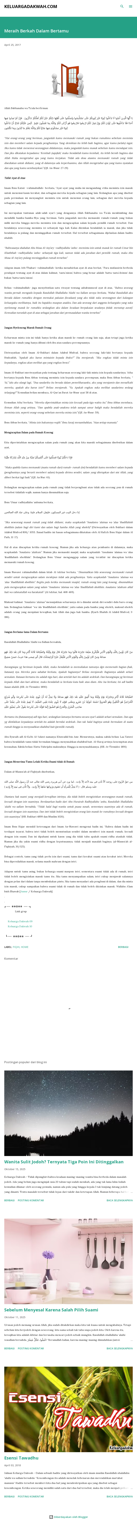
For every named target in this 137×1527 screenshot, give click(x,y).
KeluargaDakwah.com (30, 6)
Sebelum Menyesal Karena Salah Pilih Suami (51, 1310)
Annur (24, 891)
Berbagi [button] (123, 947)
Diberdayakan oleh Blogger (68, 1517)
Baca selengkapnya (120, 1200)
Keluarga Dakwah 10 (20, 926)
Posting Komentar (31, 1200)
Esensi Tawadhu (21, 1458)
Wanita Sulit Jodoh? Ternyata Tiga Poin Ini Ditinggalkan (64, 1162)
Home (24, 947)
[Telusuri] (122, 6)
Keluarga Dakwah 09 (20, 921)
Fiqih (16, 947)
